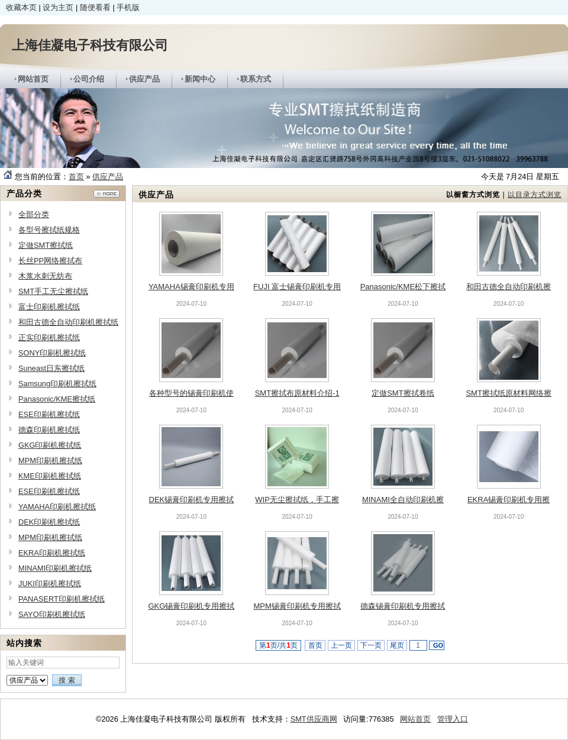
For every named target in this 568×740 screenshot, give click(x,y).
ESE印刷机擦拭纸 (49, 414)
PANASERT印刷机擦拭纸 (61, 598)
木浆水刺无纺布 (45, 276)
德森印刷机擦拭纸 (49, 429)
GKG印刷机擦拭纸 (49, 445)
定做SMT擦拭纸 (45, 245)
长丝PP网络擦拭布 (50, 260)
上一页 (341, 645)
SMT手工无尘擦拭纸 (53, 291)
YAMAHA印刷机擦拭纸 (57, 506)
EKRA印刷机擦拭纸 (51, 552)
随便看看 (95, 7)
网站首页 (415, 719)
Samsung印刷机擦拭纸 (57, 383)
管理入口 (452, 719)
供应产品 (107, 176)
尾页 (397, 645)
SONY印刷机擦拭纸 (52, 352)
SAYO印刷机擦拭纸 (51, 614)
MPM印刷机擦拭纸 (50, 460)
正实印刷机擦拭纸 (49, 337)
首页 (76, 176)
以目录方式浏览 (534, 194)
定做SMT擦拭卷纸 (403, 393)
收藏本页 (21, 7)
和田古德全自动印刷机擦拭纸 (68, 322)
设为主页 (58, 7)
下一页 (371, 645)
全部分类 (33, 214)
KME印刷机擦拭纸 (49, 475)
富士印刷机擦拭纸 (49, 306)
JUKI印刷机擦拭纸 (49, 583)
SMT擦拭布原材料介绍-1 (297, 393)
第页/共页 (278, 645)
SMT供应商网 (314, 719)
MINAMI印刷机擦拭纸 (55, 568)
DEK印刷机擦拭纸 (49, 522)
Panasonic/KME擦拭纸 (56, 399)
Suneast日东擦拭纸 (51, 368)
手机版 (128, 7)
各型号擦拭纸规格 (49, 229)
